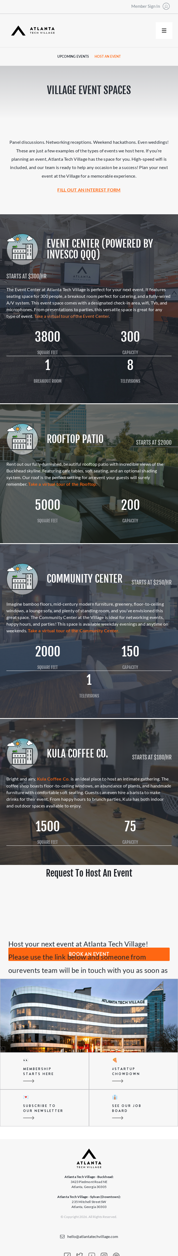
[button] (164, 30)
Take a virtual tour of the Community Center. (73, 631)
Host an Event (108, 56)
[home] (31, 31)
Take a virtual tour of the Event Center (71, 316)
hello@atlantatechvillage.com (92, 1236)
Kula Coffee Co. (53, 779)
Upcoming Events (73, 56)
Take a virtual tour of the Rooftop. (62, 484)
